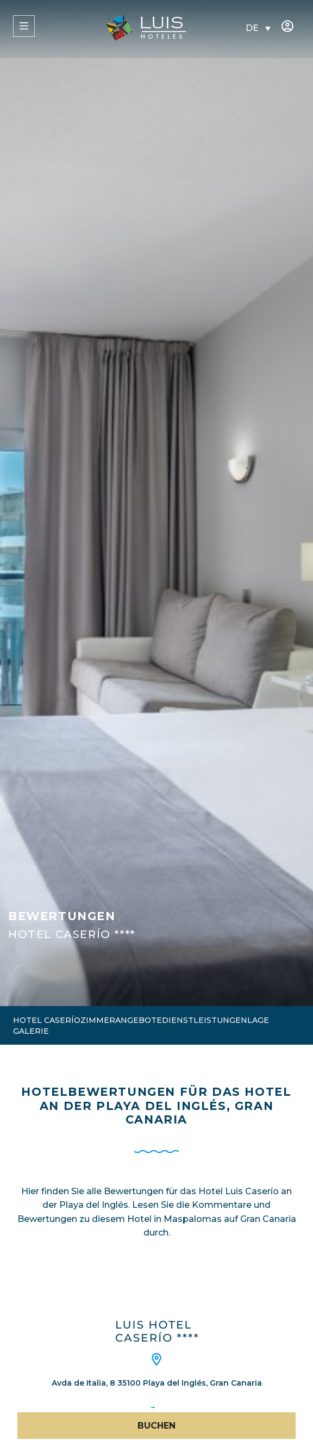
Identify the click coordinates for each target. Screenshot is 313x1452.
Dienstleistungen (204, 1020)
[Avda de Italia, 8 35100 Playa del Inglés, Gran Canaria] (156, 1359)
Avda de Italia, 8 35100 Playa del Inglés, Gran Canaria (157, 1383)
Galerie (31, 1031)
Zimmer (97, 1020)
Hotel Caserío (46, 1020)
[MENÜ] (24, 26)
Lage (258, 1020)
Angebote (138, 1020)
